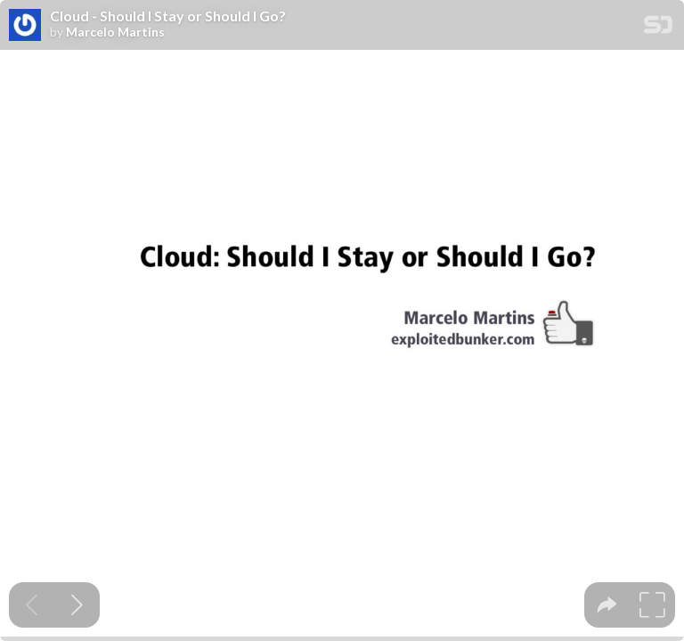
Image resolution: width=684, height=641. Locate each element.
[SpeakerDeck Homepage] (658, 28)
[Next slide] (77, 605)
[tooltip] (607, 605)
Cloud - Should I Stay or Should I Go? (168, 16)
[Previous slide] (32, 605)
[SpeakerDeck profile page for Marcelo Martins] (25, 26)
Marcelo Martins (115, 32)
